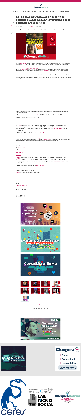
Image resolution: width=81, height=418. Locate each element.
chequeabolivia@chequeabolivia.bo (67, 399)
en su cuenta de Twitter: (35, 114)
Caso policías (24, 185)
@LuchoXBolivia (58, 128)
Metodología (53, 11)
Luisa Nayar (19, 185)
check (12, 16)
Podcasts (45, 11)
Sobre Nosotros (64, 11)
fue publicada (24, 69)
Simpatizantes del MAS (21, 191)
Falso (32, 26)
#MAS (19, 125)
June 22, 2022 (40, 132)
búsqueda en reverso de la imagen (32, 67)
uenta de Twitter (19, 151)
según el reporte (47, 139)
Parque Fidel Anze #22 (67, 398)
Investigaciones (36, 11)
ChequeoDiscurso (25, 11)
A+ (13, 29)
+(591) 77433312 (67, 400)
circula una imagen (23, 63)
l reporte (18, 172)
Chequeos (15, 11)
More (40, 304)
